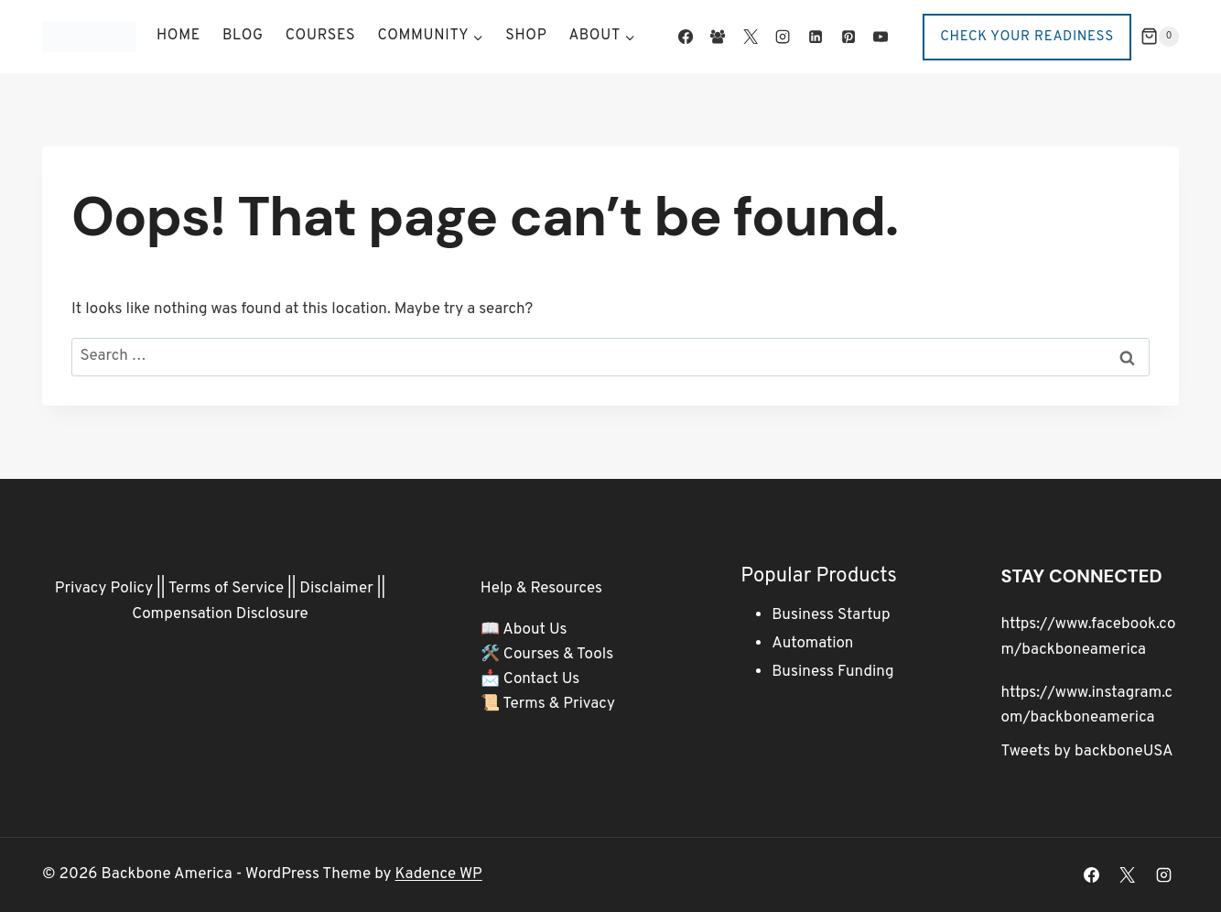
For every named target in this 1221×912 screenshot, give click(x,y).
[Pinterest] (847, 36)
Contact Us (541, 679)
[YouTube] (880, 36)
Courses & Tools (558, 655)
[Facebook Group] (717, 36)
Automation (812, 644)
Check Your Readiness (1027, 37)
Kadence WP (438, 874)
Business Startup (831, 615)
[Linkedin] (815, 36)
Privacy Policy (104, 589)
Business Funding (833, 672)
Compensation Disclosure (220, 614)
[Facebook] (685, 36)
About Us (534, 630)
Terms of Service (226, 589)
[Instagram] (782, 36)
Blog (243, 36)
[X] (750, 36)
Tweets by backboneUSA (1087, 752)
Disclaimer (336, 589)
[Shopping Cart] (1159, 37)
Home (178, 36)
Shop (525, 36)
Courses (321, 36)
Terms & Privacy (558, 704)
